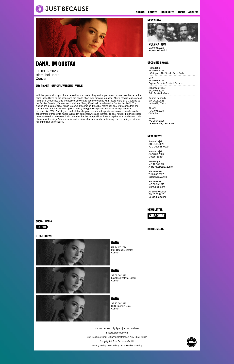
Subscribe (157, 216)
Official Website (62, 85)
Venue (79, 85)
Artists (152, 12)
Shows (140, 12)
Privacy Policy (99, 345)
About (181, 12)
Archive (193, 12)
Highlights (167, 12)
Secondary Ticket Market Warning (125, 345)
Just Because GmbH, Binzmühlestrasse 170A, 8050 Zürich (117, 337)
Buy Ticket (42, 85)
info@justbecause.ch (117, 332)
